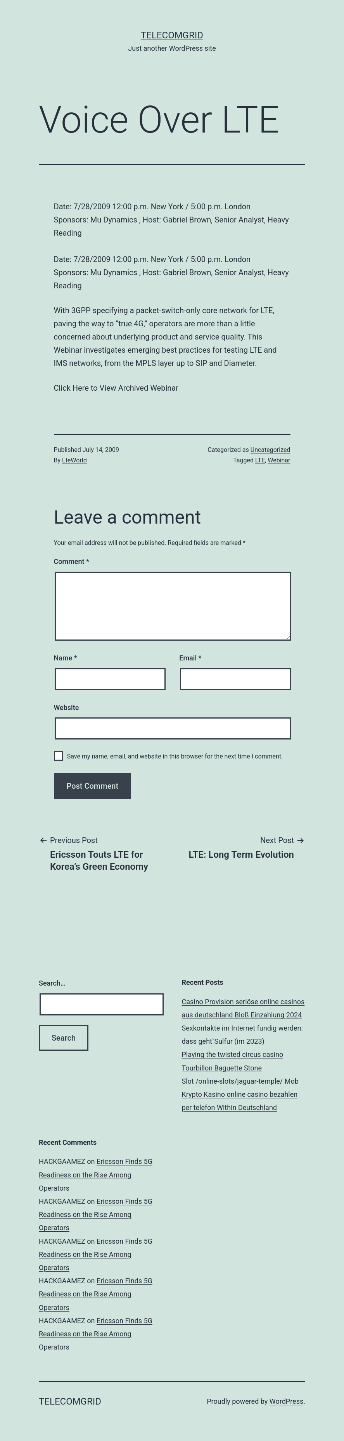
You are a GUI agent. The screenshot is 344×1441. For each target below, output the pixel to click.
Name (65, 658)
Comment (71, 561)
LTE (260, 460)
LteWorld (74, 460)
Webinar (279, 460)
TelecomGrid (172, 35)
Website (66, 707)
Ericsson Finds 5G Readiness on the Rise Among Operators (95, 1174)
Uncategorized (270, 449)
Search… (52, 983)
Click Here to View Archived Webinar (116, 388)
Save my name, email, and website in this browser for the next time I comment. (175, 756)
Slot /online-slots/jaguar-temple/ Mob (240, 1081)
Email (190, 658)
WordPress (286, 1401)
